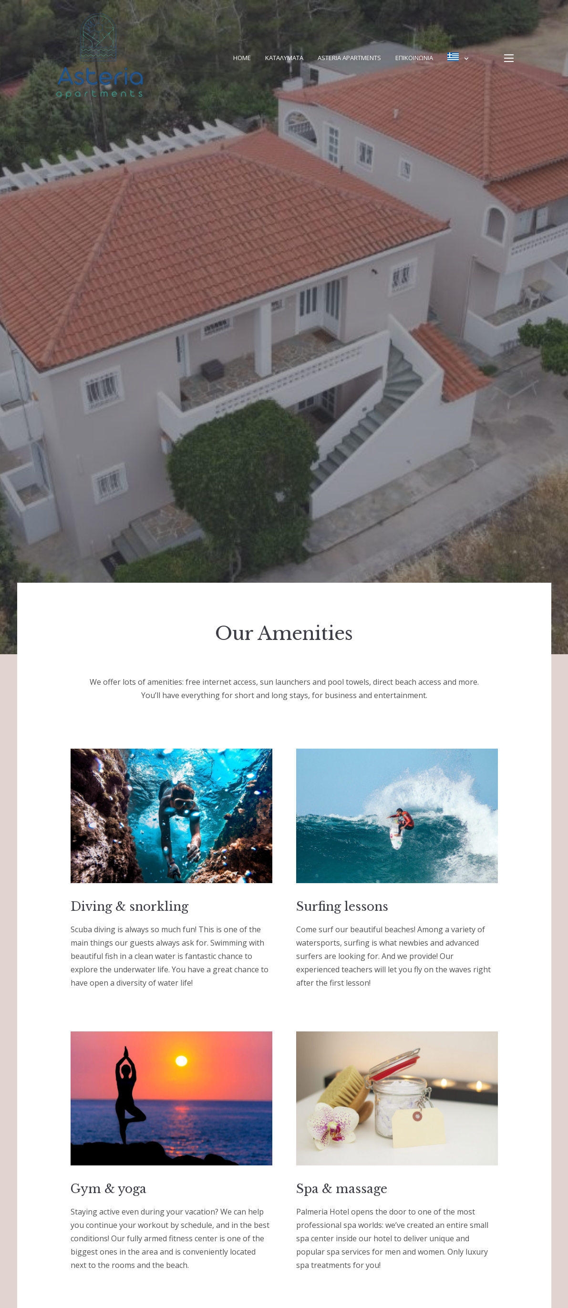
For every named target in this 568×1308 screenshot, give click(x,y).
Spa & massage (341, 1189)
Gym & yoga (108, 1189)
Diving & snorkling (129, 906)
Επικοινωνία (414, 57)
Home (242, 57)
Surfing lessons (342, 906)
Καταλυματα (284, 57)
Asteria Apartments (349, 57)
